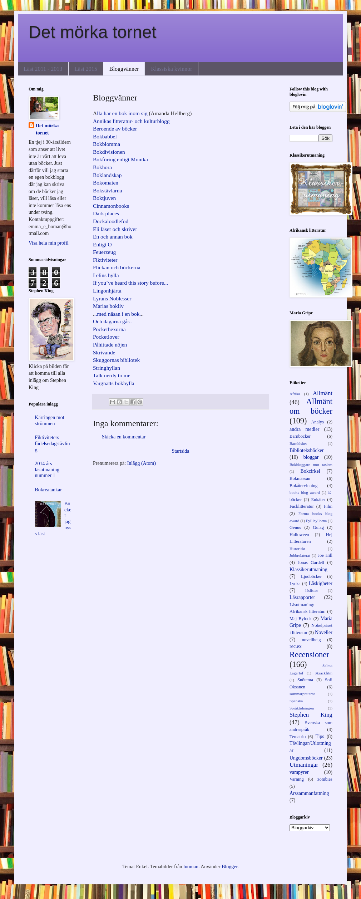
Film (328, 506)
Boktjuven (104, 198)
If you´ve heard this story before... (130, 283)
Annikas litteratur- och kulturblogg (131, 121)
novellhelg (311, 639)
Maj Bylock (301, 618)
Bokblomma (106, 144)
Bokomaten (105, 183)
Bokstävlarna (107, 190)
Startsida (180, 451)
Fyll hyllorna (316, 521)
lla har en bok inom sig (122, 113)
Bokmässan (300, 478)
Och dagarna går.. (112, 321)
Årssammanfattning (309, 793)
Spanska (296, 701)
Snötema (305, 679)
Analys (317, 421)
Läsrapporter (302, 597)
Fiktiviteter (105, 260)
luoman (190, 866)
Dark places (106, 213)
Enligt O (102, 244)
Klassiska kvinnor (171, 69)
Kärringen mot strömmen (49, 420)
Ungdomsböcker (306, 758)
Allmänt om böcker (311, 406)
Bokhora (102, 167)
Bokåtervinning (303, 485)
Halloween (299, 534)
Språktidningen (302, 708)
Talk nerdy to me (111, 375)
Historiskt (297, 548)
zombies (324, 779)
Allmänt (322, 393)
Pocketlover (106, 337)
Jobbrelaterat (300, 555)
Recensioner (309, 654)
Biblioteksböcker (307, 450)
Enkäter (318, 499)
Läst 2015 (85, 69)
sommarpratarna (303, 694)
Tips (320, 736)
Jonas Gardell (311, 562)
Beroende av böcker (115, 129)
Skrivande (104, 352)
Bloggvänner (124, 69)
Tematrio (298, 736)
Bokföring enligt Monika (120, 159)
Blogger (229, 866)
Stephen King (311, 714)
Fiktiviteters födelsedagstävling (52, 443)
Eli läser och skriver (115, 229)
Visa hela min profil (49, 243)
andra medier (304, 429)
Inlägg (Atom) (141, 463)
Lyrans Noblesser (112, 298)
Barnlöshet (298, 443)
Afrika (295, 394)
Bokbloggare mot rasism (311, 464)
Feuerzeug (104, 252)
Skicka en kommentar (123, 436)
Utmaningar (304, 764)
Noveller (323, 632)
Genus (295, 527)
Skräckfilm (323, 673)
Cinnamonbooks (111, 206)
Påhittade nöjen (110, 345)
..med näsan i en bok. (117, 314)
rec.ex (296, 646)
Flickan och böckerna (116, 267)
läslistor (311, 590)
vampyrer (299, 772)
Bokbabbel (105, 136)
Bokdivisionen (109, 152)
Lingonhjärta (107, 291)
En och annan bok (113, 237)
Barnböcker (300, 436)
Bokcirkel (310, 471)
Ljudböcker (311, 576)
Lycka (295, 583)
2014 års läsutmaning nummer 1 (47, 469)
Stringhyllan (106, 368)
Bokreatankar (48, 489)
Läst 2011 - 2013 (43, 69)
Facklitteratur (302, 506)
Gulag (318, 527)
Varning (297, 779)
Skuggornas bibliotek (116, 360)
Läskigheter (320, 583)
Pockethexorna (109, 329)
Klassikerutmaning (308, 569)
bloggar (311, 457)
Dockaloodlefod (110, 221)
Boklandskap (107, 175)
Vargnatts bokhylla (113, 383)
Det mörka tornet (92, 32)
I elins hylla (106, 275)
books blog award (305, 492)
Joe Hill (325, 555)
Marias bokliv (108, 306)
